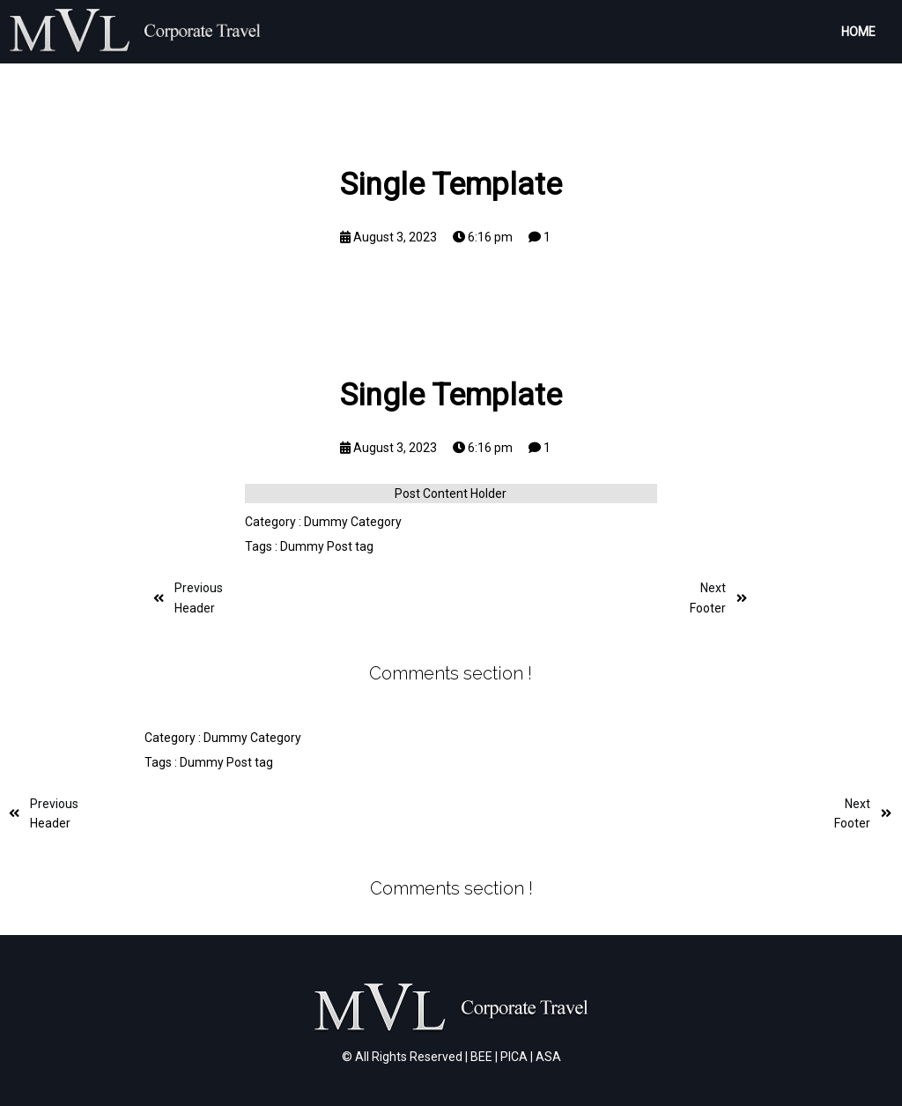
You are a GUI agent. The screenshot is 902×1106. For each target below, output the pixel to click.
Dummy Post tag (326, 546)
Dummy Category (353, 522)
